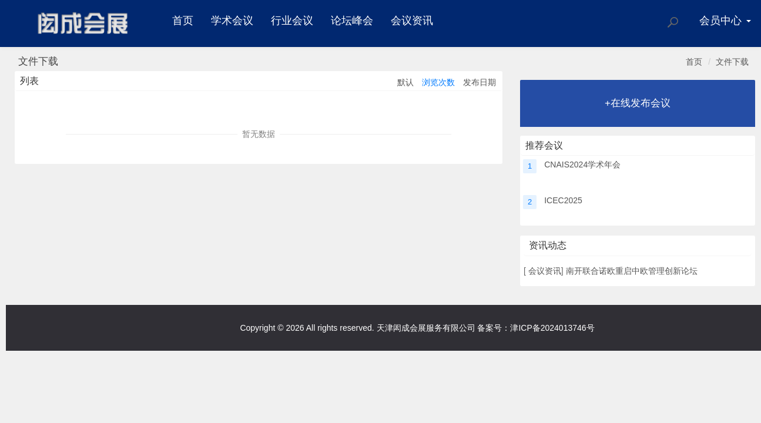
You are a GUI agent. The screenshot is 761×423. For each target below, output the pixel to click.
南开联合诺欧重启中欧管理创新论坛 (632, 271)
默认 (405, 82)
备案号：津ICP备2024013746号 (535, 328)
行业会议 (292, 20)
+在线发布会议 (638, 103)
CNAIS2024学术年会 (582, 164)
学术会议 (232, 20)
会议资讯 (412, 20)
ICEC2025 (563, 200)
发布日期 (479, 82)
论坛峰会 (352, 20)
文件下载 (732, 61)
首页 (182, 20)
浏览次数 (438, 82)
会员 (724, 20)
